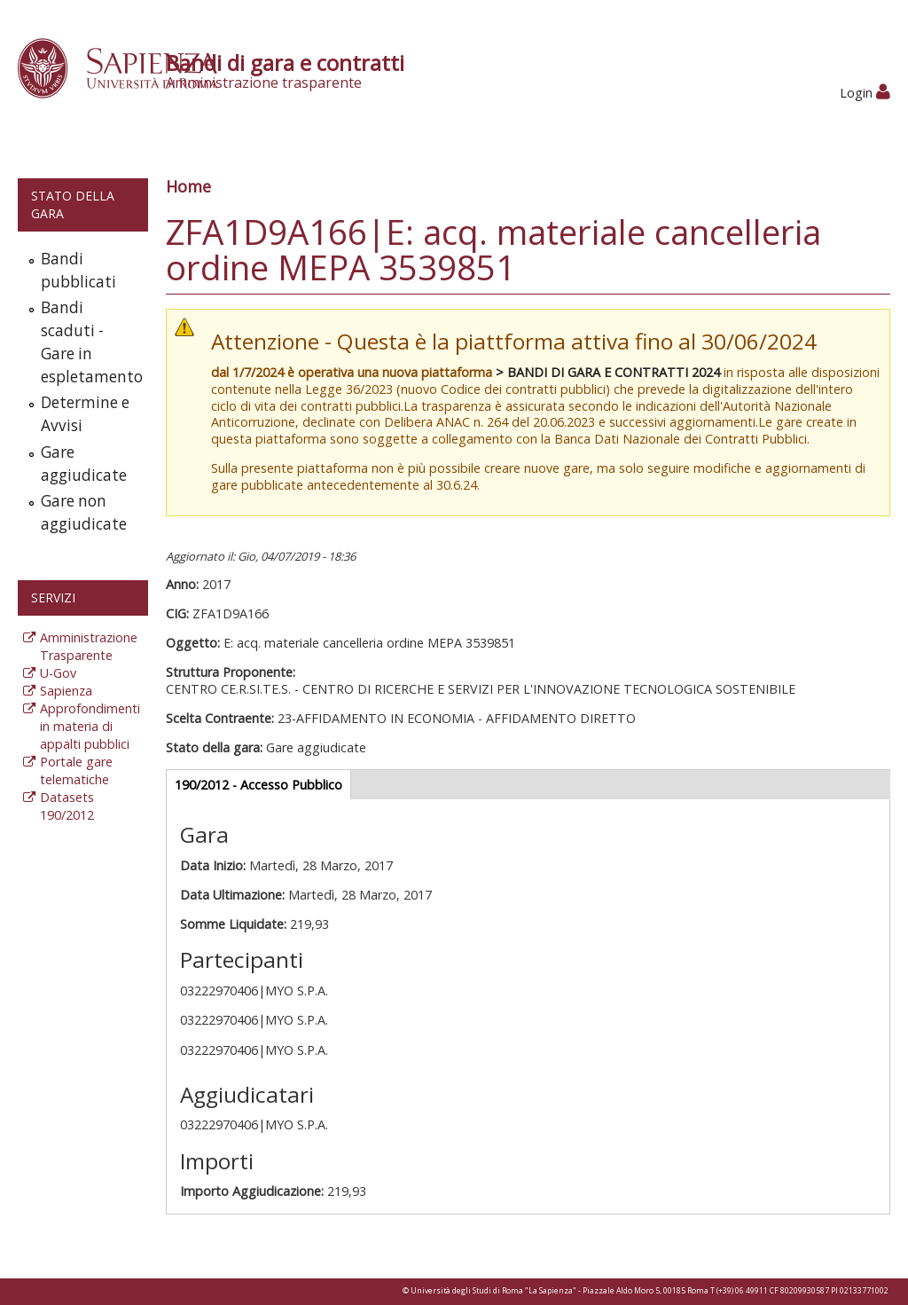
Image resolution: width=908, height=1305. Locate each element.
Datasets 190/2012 (67, 806)
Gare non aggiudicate (84, 512)
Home (188, 186)
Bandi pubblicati (78, 270)
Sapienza (66, 690)
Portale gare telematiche (76, 770)
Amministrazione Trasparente (88, 646)
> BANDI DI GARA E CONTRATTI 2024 (608, 372)
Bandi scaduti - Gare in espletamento (90, 342)
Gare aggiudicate (84, 463)
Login (865, 92)
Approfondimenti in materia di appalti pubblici (90, 726)
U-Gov (58, 672)
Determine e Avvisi (85, 414)
